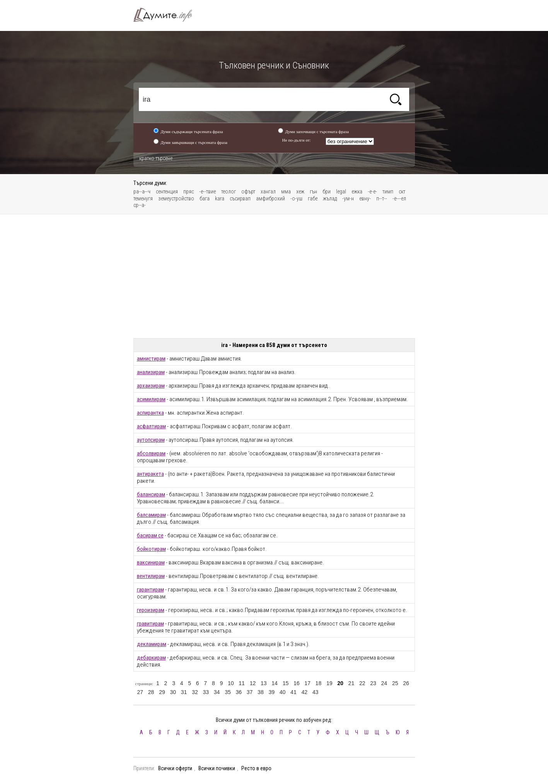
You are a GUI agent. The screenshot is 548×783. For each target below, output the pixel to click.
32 (195, 692)
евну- (365, 198)
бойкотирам (151, 548)
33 (206, 692)
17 (307, 683)
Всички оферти (175, 768)
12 (253, 683)
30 (173, 692)
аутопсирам (151, 439)
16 (297, 683)
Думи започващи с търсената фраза (317, 131)
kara (219, 198)
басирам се (150, 535)
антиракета (150, 473)
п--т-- (381, 198)
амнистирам (151, 358)
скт (402, 191)
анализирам (151, 372)
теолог (228, 191)
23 (373, 683)
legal (341, 191)
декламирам (151, 644)
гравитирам (150, 623)
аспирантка (150, 412)
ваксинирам (151, 562)
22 (362, 683)
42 (304, 692)
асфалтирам (151, 426)
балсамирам (151, 514)
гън (313, 191)
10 (231, 683)
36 (239, 692)
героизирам (150, 610)
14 (274, 683)
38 (261, 692)
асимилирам (151, 399)
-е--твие (207, 191)
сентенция (167, 191)
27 (140, 692)
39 (271, 692)
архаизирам (151, 385)
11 (242, 683)
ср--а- (139, 205)
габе (313, 198)
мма (286, 191)
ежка (357, 191)
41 (293, 692)
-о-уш (296, 198)
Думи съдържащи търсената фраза (191, 131)
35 (228, 692)
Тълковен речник (167, 15)
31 (184, 692)
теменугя (143, 198)
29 (162, 692)
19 (329, 683)
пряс (188, 191)
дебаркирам (151, 657)
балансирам (151, 494)
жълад (330, 198)
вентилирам (151, 576)
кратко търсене (155, 158)
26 (406, 683)
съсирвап (240, 198)
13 (264, 683)
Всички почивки (216, 768)
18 (319, 683)
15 (286, 683)
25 (395, 683)
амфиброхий (270, 198)
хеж (300, 191)
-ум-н (348, 198)
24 (384, 683)
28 (151, 692)
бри (327, 191)
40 (283, 692)
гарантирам (150, 589)
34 (217, 692)
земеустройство (176, 198)
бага (205, 198)
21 (351, 683)
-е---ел (399, 198)
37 (250, 692)
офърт (248, 191)
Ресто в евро (256, 768)
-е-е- (372, 191)
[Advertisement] (274, 276)
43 (315, 692)
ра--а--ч (141, 191)
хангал (268, 191)
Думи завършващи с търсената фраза (193, 142)
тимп (387, 191)
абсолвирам (151, 453)
